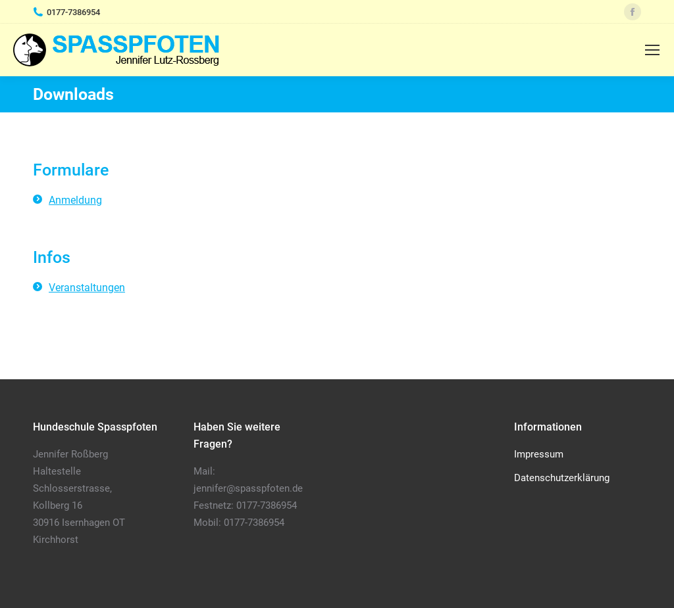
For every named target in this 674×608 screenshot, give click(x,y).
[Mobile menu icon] (652, 49)
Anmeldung (75, 200)
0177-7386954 (73, 12)
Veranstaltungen (87, 287)
